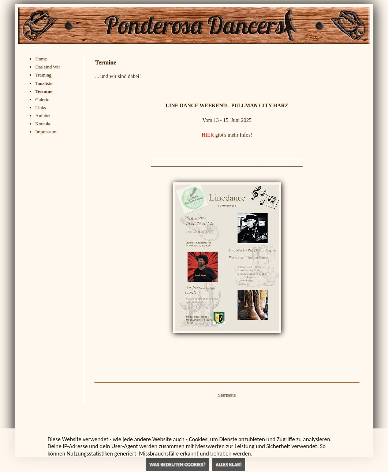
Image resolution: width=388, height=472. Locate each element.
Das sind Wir (47, 67)
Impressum (45, 131)
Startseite (227, 395)
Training (43, 75)
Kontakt (43, 123)
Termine (43, 91)
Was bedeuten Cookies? (177, 464)
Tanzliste (43, 83)
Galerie (42, 99)
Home (41, 59)
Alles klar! (229, 464)
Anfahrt (42, 115)
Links (40, 107)
